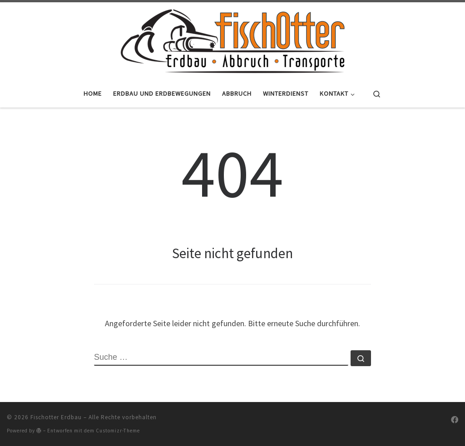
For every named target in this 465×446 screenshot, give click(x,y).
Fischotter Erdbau (56, 417)
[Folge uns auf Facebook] (454, 420)
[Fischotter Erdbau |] (232, 39)
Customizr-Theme (118, 430)
